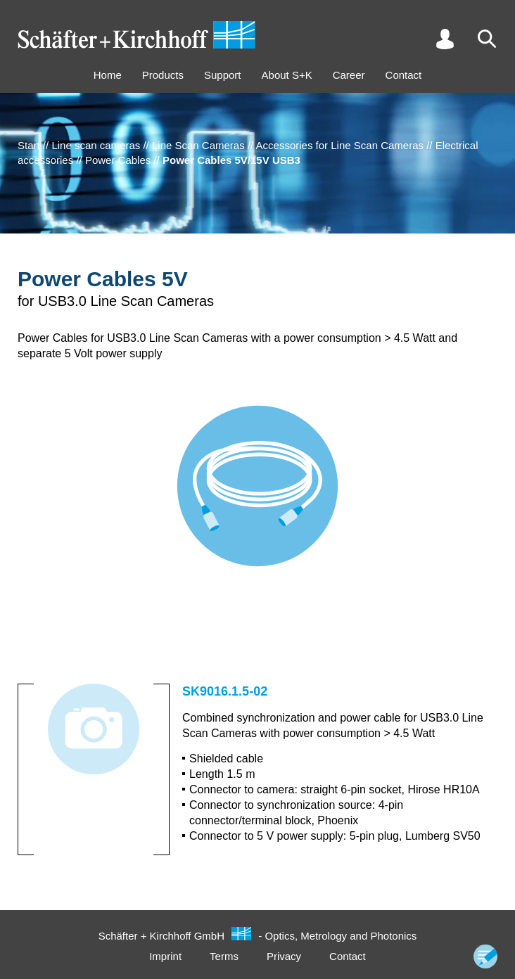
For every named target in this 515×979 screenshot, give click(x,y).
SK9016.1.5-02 (224, 691)
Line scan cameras (95, 145)
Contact (404, 75)
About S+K (287, 75)
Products (163, 75)
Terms (224, 956)
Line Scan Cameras (198, 145)
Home (108, 75)
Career (349, 75)
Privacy (284, 956)
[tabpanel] (257, 500)
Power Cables (118, 160)
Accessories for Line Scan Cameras (340, 145)
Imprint (165, 956)
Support (222, 75)
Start (29, 145)
